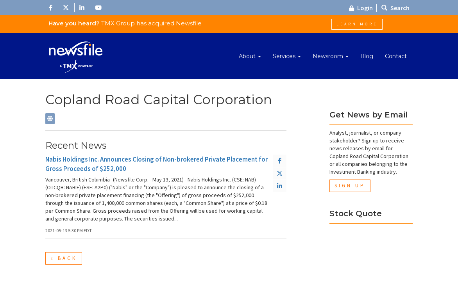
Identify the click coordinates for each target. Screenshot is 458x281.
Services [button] (287, 56)
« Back (63, 258)
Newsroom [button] (331, 56)
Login (361, 8)
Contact (396, 56)
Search (395, 8)
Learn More (356, 24)
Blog (366, 56)
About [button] (250, 56)
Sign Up (350, 185)
